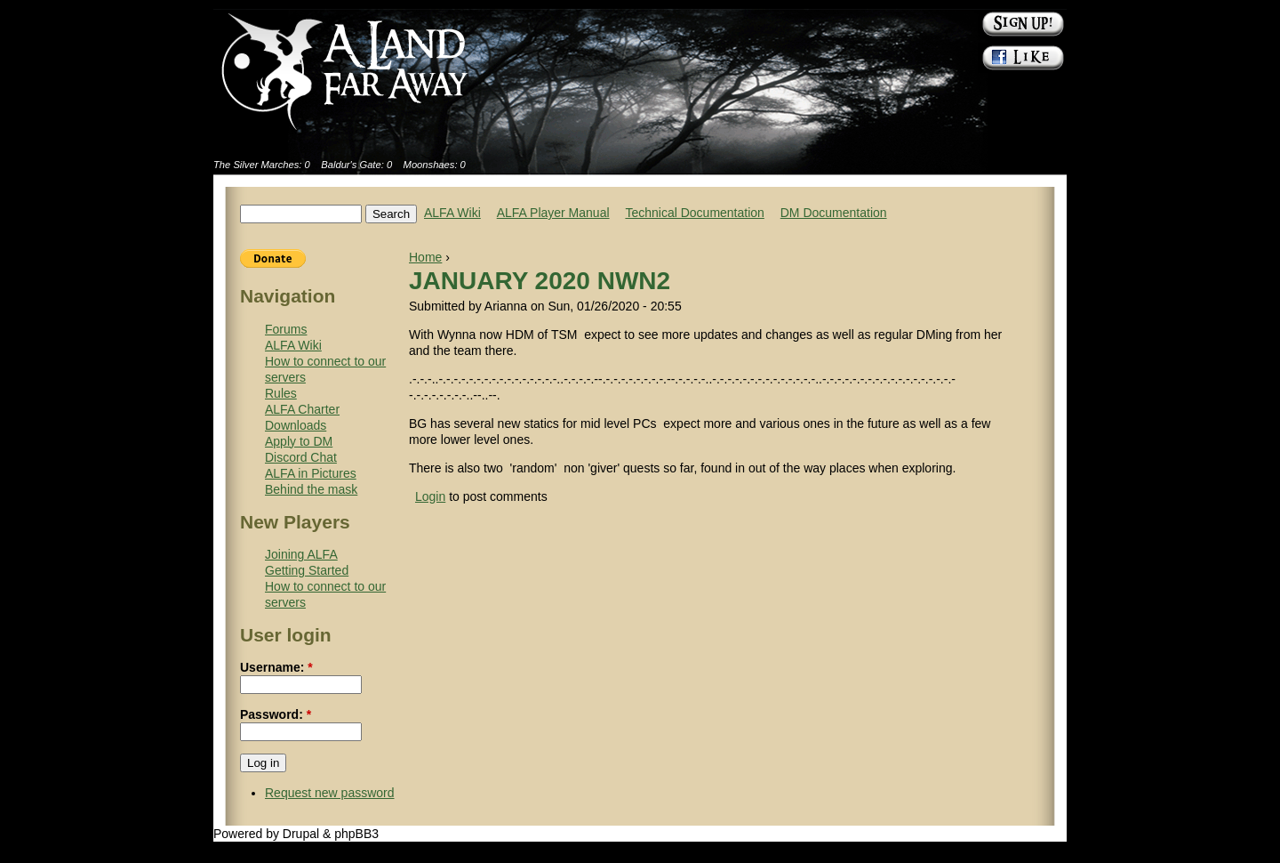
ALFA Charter (302, 409)
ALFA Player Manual (553, 213)
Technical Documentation (694, 213)
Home (425, 257)
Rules (281, 393)
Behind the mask (311, 489)
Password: (275, 714)
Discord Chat (301, 457)
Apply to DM (298, 441)
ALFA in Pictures (310, 473)
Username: (276, 667)
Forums (286, 329)
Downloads (295, 425)
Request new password (330, 793)
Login (430, 496)
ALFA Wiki (452, 213)
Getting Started (306, 570)
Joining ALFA (301, 554)
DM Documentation (833, 213)
